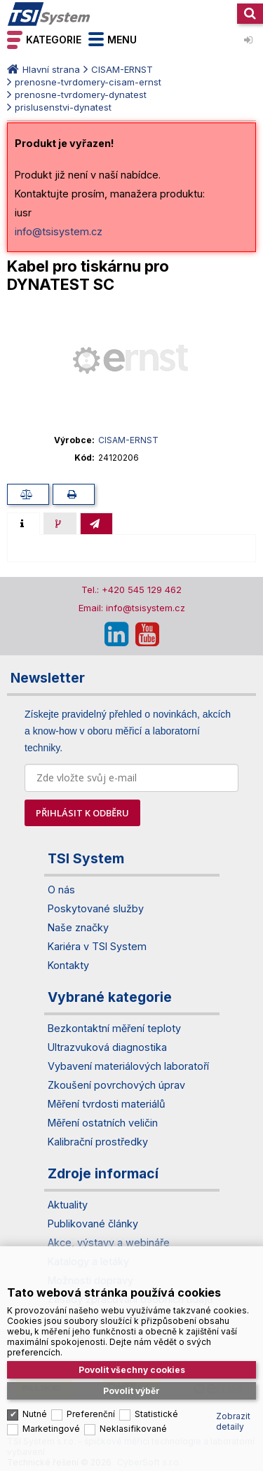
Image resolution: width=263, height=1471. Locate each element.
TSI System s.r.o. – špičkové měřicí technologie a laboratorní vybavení (49, 14)
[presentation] (23, 523)
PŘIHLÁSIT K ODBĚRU (82, 813)
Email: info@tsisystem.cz (132, 607)
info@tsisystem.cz (58, 231)
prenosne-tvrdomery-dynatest (81, 94)
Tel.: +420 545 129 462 (131, 589)
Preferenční (91, 1403)
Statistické (156, 1403)
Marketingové (51, 1418)
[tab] (23, 524)
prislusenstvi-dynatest (63, 107)
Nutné (34, 1403)
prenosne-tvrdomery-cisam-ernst (88, 82)
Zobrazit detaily (233, 1410)
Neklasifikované (133, 1418)
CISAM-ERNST (122, 69)
